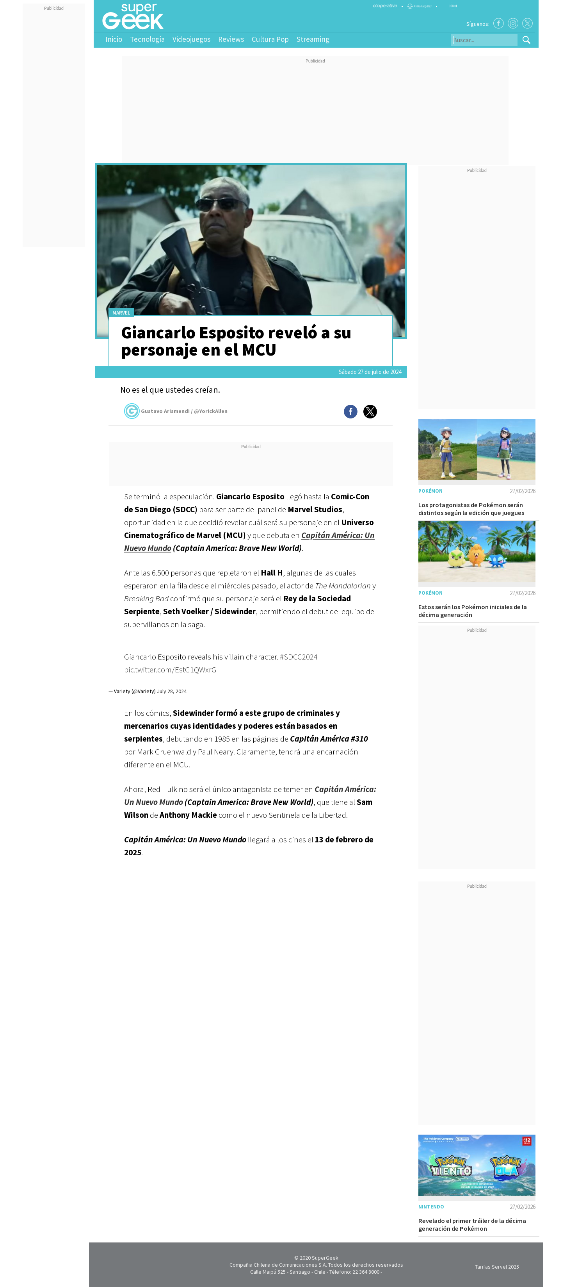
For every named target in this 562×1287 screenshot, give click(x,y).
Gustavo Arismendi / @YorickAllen (176, 411)
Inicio (113, 39)
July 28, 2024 (172, 691)
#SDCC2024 (299, 656)
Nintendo (431, 1206)
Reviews (231, 39)
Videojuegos (191, 39)
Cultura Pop (270, 39)
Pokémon (430, 491)
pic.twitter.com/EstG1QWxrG (170, 669)
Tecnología (147, 39)
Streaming (313, 39)
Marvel (121, 312)
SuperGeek (325, 1257)
